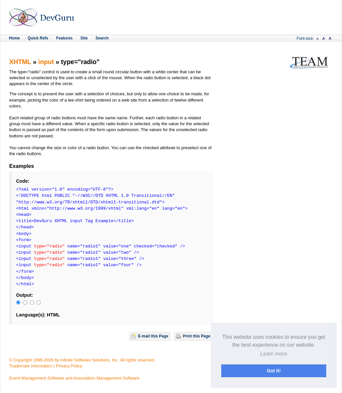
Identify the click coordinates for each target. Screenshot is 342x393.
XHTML (20, 61)
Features (64, 38)
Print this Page (196, 336)
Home (14, 38)
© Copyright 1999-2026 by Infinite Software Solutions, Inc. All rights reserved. (82, 360)
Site (84, 38)
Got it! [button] (274, 370)
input (46, 61)
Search (102, 38)
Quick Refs (38, 38)
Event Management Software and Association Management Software (74, 378)
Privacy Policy (69, 365)
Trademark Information (30, 365)
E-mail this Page (153, 336)
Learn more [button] (273, 354)
